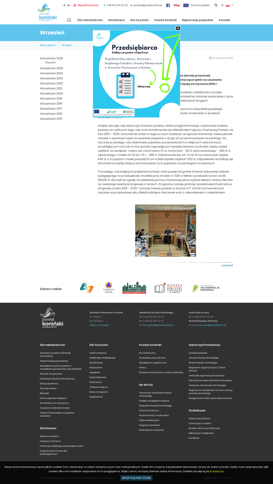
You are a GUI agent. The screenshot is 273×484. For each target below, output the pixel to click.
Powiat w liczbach (49, 436)
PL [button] (225, 5)
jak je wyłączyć (215, 471)
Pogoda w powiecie (149, 425)
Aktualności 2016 (51, 114)
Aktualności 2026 (51, 58)
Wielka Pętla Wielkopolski (102, 357)
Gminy (142, 367)
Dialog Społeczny (49, 383)
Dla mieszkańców (90, 20)
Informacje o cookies (200, 423)
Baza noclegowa (98, 391)
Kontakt (224, 20)
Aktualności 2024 (51, 73)
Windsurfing (96, 362)
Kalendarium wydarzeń (151, 430)
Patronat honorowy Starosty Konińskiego (210, 380)
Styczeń (50, 62)
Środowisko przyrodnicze (152, 357)
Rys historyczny (147, 352)
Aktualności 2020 (51, 94)
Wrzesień (66, 45)
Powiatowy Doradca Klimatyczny (57, 378)
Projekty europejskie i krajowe (154, 400)
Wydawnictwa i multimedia (154, 415)
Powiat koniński (165, 20)
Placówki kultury (48, 388)
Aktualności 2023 (51, 78)
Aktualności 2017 (51, 109)
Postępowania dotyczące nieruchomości (210, 398)
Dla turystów (139, 20)
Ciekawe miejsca (98, 387)
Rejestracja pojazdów (197, 20)
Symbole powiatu (198, 352)
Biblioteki (44, 393)
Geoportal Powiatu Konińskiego (155, 405)
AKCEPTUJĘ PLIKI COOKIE (136, 478)
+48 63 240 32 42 (117, 5)
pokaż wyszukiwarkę (216, 5)
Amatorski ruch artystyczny (54, 403)
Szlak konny (95, 382)
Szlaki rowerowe (97, 352)
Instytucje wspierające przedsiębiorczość (61, 446)
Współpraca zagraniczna (153, 362)
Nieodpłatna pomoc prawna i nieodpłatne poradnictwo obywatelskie (60, 367)
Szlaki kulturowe (97, 377)
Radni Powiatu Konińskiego (203, 362)
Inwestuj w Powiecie (50, 441)
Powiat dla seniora (149, 410)
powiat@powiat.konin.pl (148, 5)
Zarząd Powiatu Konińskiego (204, 357)
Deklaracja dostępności (201, 433)
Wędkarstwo (96, 396)
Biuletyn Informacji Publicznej (204, 428)
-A (63, 5)
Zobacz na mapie (98, 325)
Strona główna (69, 20)
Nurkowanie (95, 367)
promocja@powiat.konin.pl (211, 325)
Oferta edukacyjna (149, 420)
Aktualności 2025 (51, 68)
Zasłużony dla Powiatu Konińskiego (207, 385)
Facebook (194, 438)
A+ (69, 5)
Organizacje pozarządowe (54, 360)
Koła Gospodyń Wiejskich (53, 398)
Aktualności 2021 (51, 88)
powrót (228, 265)
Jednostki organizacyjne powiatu (206, 375)
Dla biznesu (116, 20)
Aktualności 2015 (51, 119)
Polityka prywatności (199, 418)
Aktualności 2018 (51, 104)
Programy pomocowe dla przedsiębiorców (53, 452)
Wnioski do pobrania (51, 373)
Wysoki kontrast (88, 5)
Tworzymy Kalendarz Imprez (55, 407)
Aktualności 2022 (51, 83)
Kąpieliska (94, 372)
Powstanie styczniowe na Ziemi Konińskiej (161, 372)
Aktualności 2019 (51, 99)
